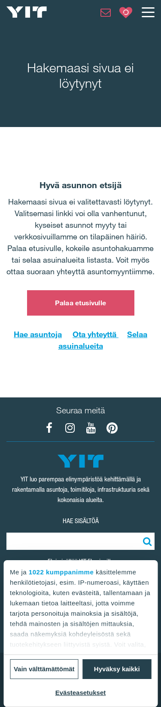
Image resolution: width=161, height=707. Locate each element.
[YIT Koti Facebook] (49, 428)
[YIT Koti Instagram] (70, 428)
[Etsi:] (146, 541)
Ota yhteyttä (95, 334)
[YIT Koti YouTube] (91, 428)
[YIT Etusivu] (26, 12)
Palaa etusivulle (80, 302)
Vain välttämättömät (44, 669)
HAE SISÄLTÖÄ (81, 521)
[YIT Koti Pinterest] (112, 428)
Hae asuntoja (38, 334)
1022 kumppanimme (61, 572)
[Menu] (148, 12)
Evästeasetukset (80, 692)
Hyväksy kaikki (117, 669)
